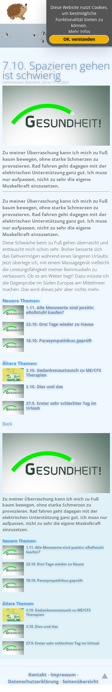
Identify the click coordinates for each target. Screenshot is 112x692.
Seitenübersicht (80, 681)
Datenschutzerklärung (33, 681)
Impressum (63, 674)
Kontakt (37, 674)
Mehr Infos (79, 31)
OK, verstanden (79, 39)
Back (7, 424)
